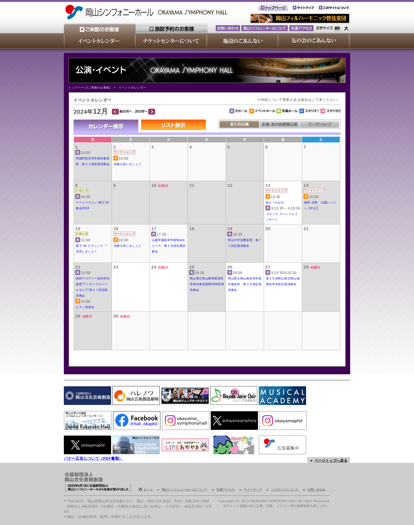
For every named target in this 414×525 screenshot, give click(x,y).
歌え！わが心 (275, 202)
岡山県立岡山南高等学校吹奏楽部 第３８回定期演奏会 (245, 284)
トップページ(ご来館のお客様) (89, 87)
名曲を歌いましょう (127, 164)
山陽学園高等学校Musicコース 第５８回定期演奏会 (169, 245)
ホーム (148, 489)
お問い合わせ (316, 489)
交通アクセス (225, 489)
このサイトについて (284, 489)
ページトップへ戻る (331, 461)
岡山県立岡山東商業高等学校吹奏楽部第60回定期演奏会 (207, 284)
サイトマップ (253, 489)
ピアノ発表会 (85, 307)
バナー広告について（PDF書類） (93, 458)
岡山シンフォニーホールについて (185, 489)
